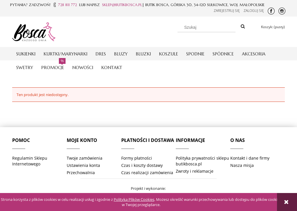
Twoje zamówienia (84, 158)
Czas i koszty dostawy (142, 165)
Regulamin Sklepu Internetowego (29, 161)
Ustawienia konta (83, 165)
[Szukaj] (242, 26)
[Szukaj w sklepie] (206, 27)
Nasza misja (242, 165)
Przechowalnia (81, 172)
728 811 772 (67, 4)
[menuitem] (25, 54)
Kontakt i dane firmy (249, 158)
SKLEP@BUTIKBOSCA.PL (122, 4)
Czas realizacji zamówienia (147, 172)
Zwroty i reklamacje (194, 171)
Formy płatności (136, 158)
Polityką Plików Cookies (134, 199)
